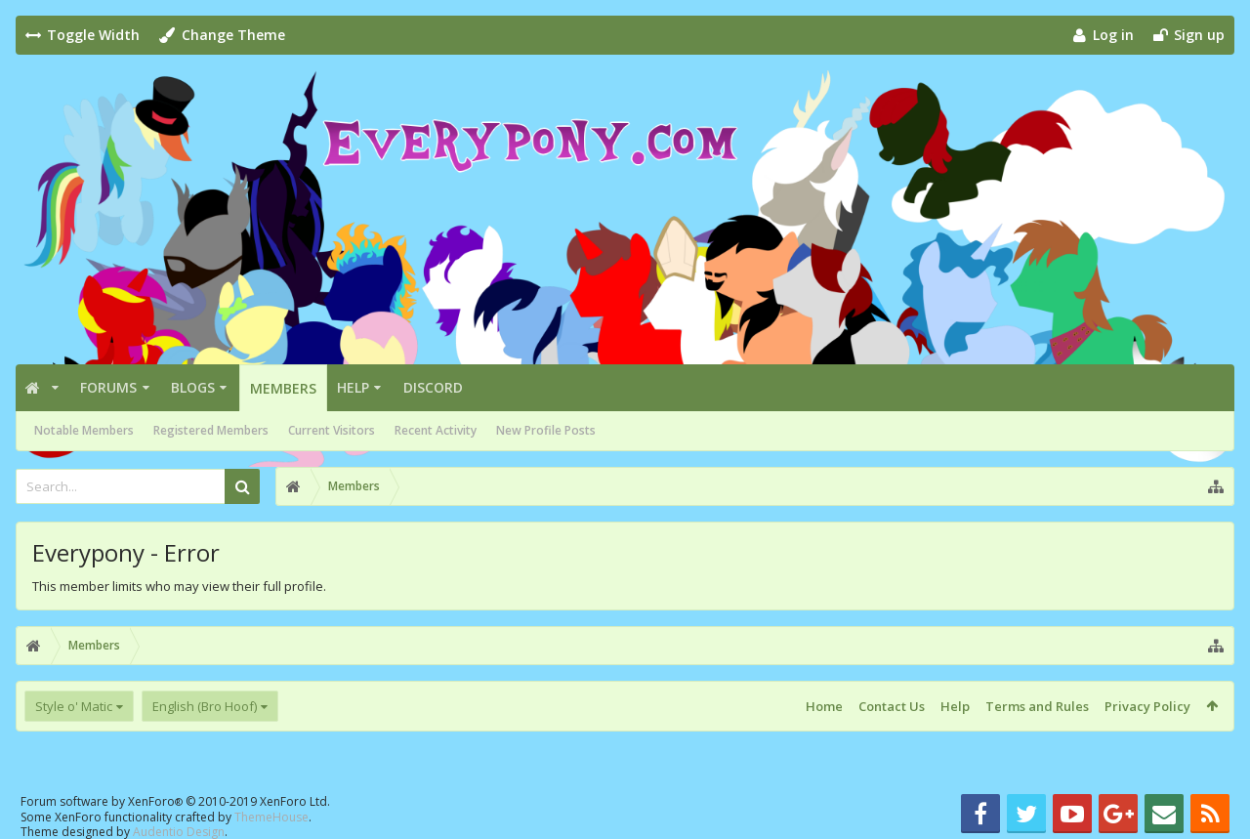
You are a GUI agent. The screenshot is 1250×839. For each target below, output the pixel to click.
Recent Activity (436, 430)
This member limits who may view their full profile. (179, 586)
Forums (108, 387)
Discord (433, 387)
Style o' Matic (73, 706)
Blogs (193, 387)
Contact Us (891, 706)
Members (283, 388)
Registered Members (211, 430)
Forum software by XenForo (175, 801)
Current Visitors (331, 430)
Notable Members (84, 430)
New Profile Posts (546, 430)
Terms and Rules (1037, 706)
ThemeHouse (271, 817)
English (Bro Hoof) (204, 706)
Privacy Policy (1147, 706)
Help (353, 387)
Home (824, 706)
